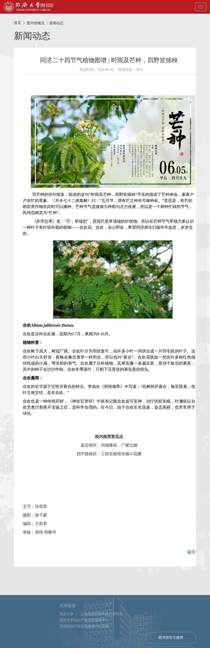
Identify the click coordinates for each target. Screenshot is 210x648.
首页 (17, 23)
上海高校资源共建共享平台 (101, 634)
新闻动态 (56, 23)
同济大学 (66, 634)
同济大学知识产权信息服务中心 (84, 640)
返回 (191, 552)
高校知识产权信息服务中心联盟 (84, 646)
